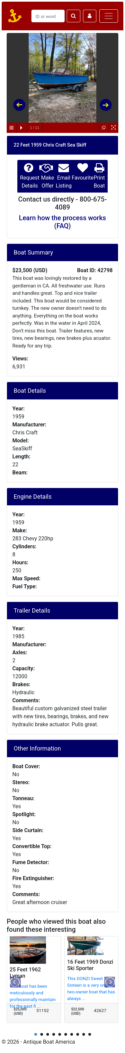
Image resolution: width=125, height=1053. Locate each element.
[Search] (48, 16)
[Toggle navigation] (108, 16)
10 (89, 1034)
